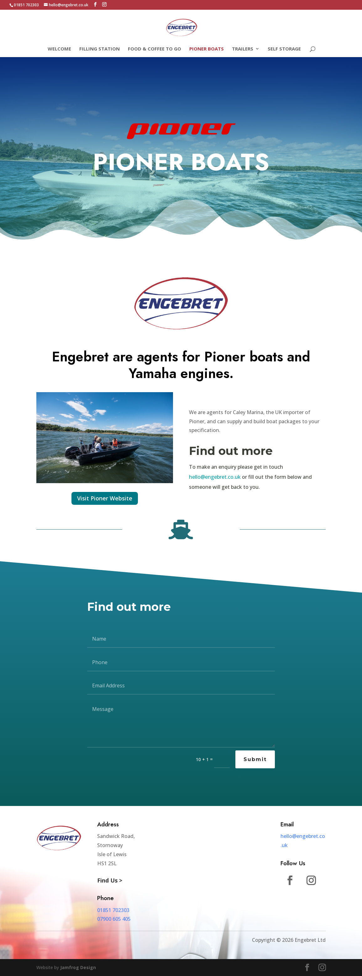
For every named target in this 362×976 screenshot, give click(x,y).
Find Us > (109, 880)
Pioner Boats (206, 49)
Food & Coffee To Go (154, 49)
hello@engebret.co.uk (215, 476)
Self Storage (284, 49)
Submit (255, 759)
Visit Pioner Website (104, 498)
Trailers (242, 49)
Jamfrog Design (78, 967)
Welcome (59, 49)
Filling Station (99, 49)
